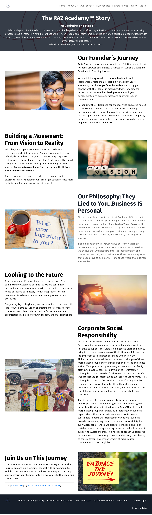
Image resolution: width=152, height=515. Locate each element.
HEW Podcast (103, 5)
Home (62, 5)
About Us (73, 5)
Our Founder (87, 5)
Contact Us (17, 486)
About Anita (123, 501)
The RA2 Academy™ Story (31, 501)
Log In (142, 5)
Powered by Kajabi (139, 508)
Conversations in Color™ (60, 501)
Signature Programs (124, 5)
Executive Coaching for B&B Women (95, 501)
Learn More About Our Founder (43, 486)
